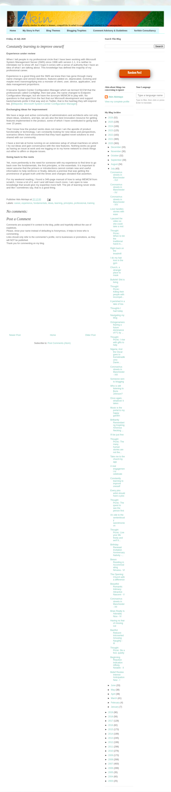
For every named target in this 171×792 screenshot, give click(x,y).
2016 (111, 725)
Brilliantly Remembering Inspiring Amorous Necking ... (117, 425)
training (91, 203)
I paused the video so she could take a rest (116, 222)
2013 (111, 738)
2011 (111, 746)
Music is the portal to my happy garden (117, 411)
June (113, 685)
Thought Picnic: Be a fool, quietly (117, 650)
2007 (111, 763)
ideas (50, 203)
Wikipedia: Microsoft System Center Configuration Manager (44, 103)
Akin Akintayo (115, 97)
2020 (111, 143)
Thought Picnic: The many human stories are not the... (117, 446)
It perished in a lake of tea (117, 302)
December (116, 147)
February (115, 702)
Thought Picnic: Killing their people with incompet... (117, 291)
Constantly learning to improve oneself (35, 46)
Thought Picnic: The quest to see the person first (117, 505)
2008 (111, 759)
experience (27, 203)
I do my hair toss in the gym (116, 260)
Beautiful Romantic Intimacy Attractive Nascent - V (117, 589)
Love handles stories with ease (117, 212)
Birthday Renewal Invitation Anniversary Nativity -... (117, 550)
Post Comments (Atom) (59, 343)
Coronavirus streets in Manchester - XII (117, 602)
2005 (111, 772)
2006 (111, 768)
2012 (111, 742)
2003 (111, 781)
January (115, 707)
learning (59, 203)
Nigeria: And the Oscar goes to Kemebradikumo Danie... (117, 356)
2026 (111, 117)
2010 (111, 751)
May (113, 690)
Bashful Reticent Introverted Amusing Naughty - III (117, 637)
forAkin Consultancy (145, 30)
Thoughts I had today (116, 309)
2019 (111, 712)
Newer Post (15, 335)
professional (80, 203)
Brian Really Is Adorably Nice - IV (117, 614)
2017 (111, 721)
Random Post (135, 73)
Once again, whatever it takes (117, 401)
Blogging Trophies (76, 30)
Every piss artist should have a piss (117, 493)
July (113, 168)
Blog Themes (53, 30)
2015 (111, 729)
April (113, 694)
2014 (111, 734)
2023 (111, 130)
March (114, 698)
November (116, 151)
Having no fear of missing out (117, 623)
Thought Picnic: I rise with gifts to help (117, 341)
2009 (111, 755)
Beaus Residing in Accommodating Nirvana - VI (117, 564)
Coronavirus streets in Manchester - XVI (117, 176)
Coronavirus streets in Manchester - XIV (117, 200)
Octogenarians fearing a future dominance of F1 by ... (117, 327)
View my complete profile (117, 101)
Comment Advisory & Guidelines (110, 30)
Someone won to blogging (117, 380)
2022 (111, 135)
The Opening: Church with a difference (117, 577)
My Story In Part (31, 30)
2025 (111, 122)
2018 (111, 716)
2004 (111, 776)
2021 (111, 139)
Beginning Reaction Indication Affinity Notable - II (117, 662)
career (17, 203)
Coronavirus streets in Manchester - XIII (117, 371)
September (116, 160)
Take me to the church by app (117, 459)
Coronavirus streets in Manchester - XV (117, 188)
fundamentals (40, 203)
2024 (111, 126)
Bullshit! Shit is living (117, 281)
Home (13, 30)
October (115, 155)
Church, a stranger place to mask (115, 271)
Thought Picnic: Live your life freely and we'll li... (117, 535)
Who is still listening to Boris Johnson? (117, 390)
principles (68, 203)
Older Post (90, 335)
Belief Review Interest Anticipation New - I (117, 676)
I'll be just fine (117, 434)
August (114, 164)
